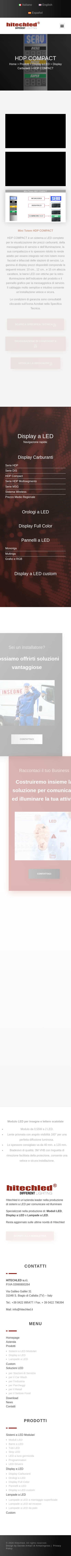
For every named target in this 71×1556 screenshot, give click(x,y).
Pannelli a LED (17, 1485)
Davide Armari (25, 1546)
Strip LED (14, 1451)
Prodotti (24, 64)
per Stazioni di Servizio (22, 1373)
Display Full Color (19, 1481)
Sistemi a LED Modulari (23, 1351)
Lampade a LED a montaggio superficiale (33, 1499)
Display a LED (41, 64)
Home (13, 64)
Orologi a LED (17, 1477)
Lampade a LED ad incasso (25, 1503)
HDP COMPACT (43, 68)
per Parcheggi (17, 1385)
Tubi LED (14, 1447)
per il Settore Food (20, 1393)
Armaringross (43, 1546)
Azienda (11, 1341)
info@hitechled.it (23, 1309)
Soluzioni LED (14, 1368)
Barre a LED (16, 1443)
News (9, 1402)
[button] (62, 26)
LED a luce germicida (21, 1455)
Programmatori (17, 1460)
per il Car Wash (18, 1377)
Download (12, 1398)
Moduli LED (15, 1439)
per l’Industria (17, 1381)
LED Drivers (16, 1464)
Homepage (12, 1337)
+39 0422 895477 (22, 1302)
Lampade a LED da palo (23, 1507)
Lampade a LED (18, 1359)
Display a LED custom (22, 1490)
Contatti (10, 1406)
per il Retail (15, 1389)
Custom (10, 1363)
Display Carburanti (20, 1473)
